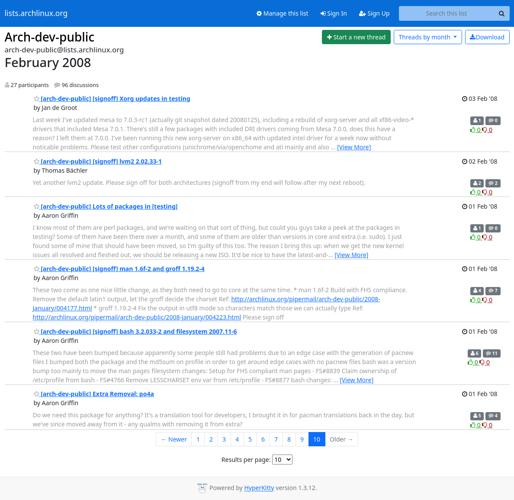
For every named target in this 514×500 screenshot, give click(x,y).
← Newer (174, 439)
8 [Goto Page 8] (289, 439)
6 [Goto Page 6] (263, 439)
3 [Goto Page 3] (224, 439)
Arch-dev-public (50, 37)
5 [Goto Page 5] (250, 439)
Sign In (334, 13)
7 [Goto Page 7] (276, 439)
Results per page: (246, 459)
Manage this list (282, 13)
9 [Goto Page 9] (302, 439)
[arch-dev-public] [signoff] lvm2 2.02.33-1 (98, 161)
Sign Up (374, 13)
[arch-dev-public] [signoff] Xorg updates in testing (112, 98)
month (425, 37)
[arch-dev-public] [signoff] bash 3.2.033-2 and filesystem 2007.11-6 (135, 331)
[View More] (354, 147)
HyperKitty (259, 488)
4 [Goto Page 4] (237, 439)
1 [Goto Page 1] (198, 439)
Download (487, 37)
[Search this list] (447, 13)
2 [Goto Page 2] (211, 439)
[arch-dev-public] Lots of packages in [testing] (106, 206)
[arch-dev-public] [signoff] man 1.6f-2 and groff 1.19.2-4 (119, 269)
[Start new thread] (356, 37)
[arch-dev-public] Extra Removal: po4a (94, 394)
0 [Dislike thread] (487, 130)
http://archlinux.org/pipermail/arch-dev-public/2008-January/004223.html (137, 317)
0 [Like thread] (476, 130)
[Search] (502, 13)
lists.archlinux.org (36, 13)
